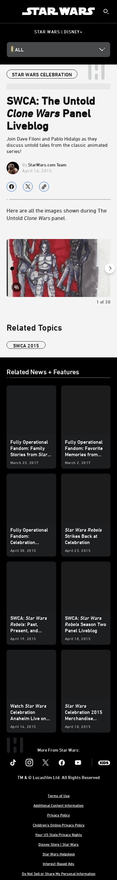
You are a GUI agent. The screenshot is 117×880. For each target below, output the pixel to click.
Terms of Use (59, 795)
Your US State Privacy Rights (58, 834)
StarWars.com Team (47, 164)
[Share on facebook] (12, 187)
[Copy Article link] (44, 187)
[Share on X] (28, 187)
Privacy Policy (58, 815)
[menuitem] (10, 11)
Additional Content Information (58, 805)
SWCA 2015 (26, 345)
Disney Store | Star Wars (58, 844)
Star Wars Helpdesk (58, 854)
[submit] (106, 11)
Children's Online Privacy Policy (59, 825)
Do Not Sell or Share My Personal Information (58, 873)
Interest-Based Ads (58, 863)
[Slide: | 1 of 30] (58, 268)
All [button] (19, 49)
